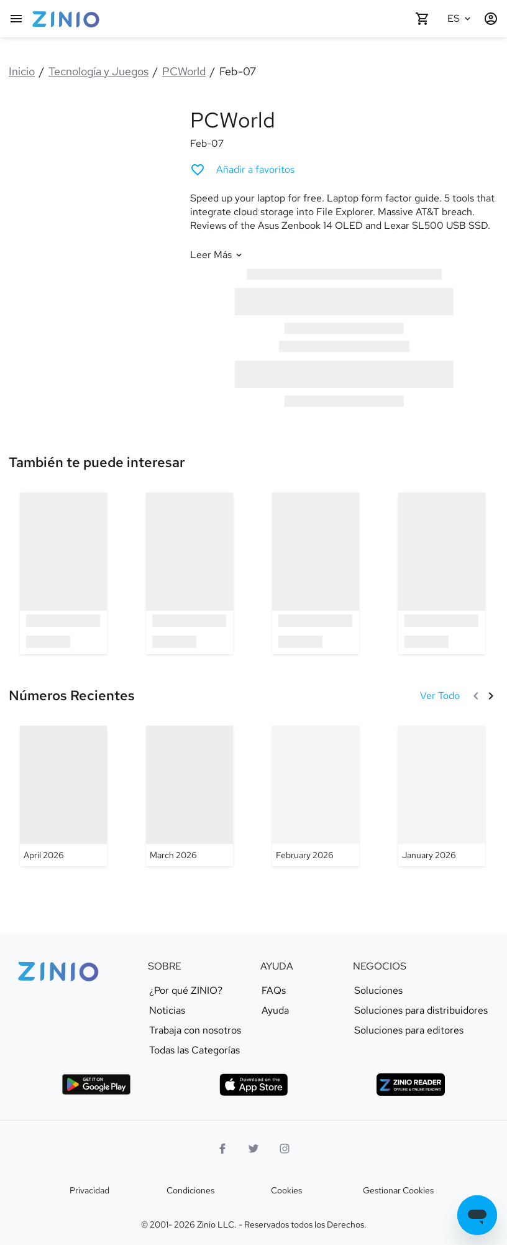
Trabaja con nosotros (195, 1030)
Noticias (167, 1010)
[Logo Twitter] (253, 1148)
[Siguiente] (490, 695)
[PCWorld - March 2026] (189, 796)
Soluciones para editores (409, 1030)
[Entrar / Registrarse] (491, 18)
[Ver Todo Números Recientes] (440, 695)
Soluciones (378, 990)
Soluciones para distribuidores (421, 1010)
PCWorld (184, 71)
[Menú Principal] (16, 18)
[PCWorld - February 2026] (315, 796)
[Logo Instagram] (284, 1148)
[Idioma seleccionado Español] (461, 18)
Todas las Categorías (194, 1050)
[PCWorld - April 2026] (63, 796)
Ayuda (275, 1010)
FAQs (274, 990)
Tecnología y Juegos (98, 71)
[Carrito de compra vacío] (422, 18)
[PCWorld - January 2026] (441, 796)
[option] (63, 573)
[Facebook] (222, 1148)
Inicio (22, 71)
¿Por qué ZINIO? (185, 990)
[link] (97, 462)
